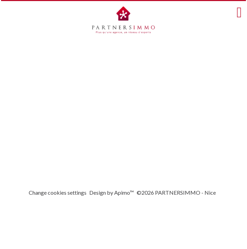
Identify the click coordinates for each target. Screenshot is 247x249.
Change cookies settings (57, 192)
